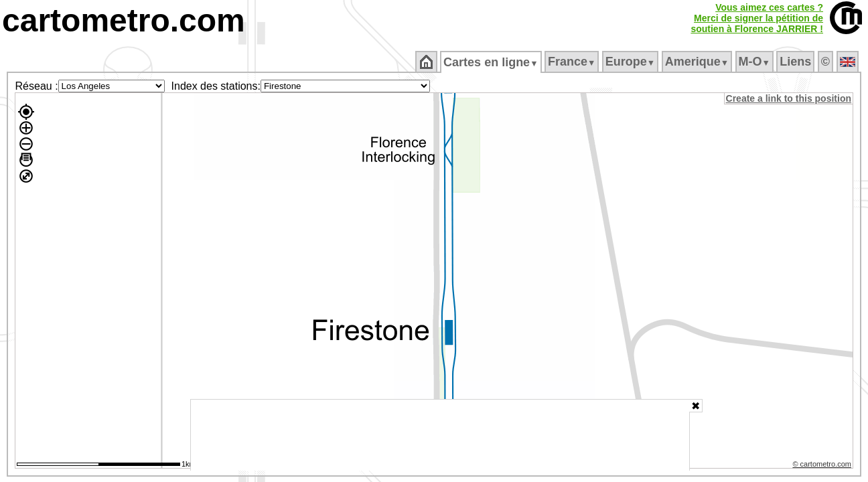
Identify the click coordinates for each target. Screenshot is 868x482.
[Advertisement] (440, 435)
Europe (631, 61)
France (572, 61)
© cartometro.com (823, 466)
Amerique (697, 61)
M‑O (755, 61)
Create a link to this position (789, 98)
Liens (796, 61)
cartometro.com (123, 20)
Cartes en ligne (492, 62)
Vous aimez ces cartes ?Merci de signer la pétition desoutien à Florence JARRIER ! (757, 18)
